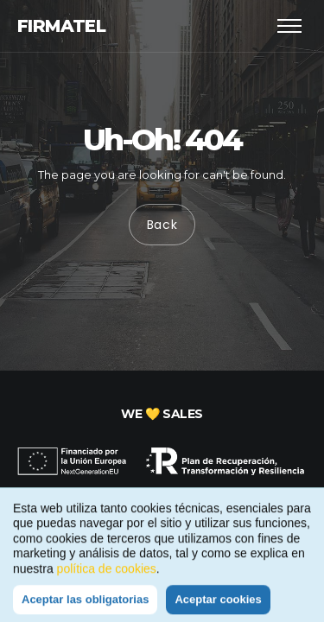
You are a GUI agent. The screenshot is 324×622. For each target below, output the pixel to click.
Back (162, 225)
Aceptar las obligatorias (85, 605)
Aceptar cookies (218, 605)
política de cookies (106, 574)
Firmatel (61, 26)
